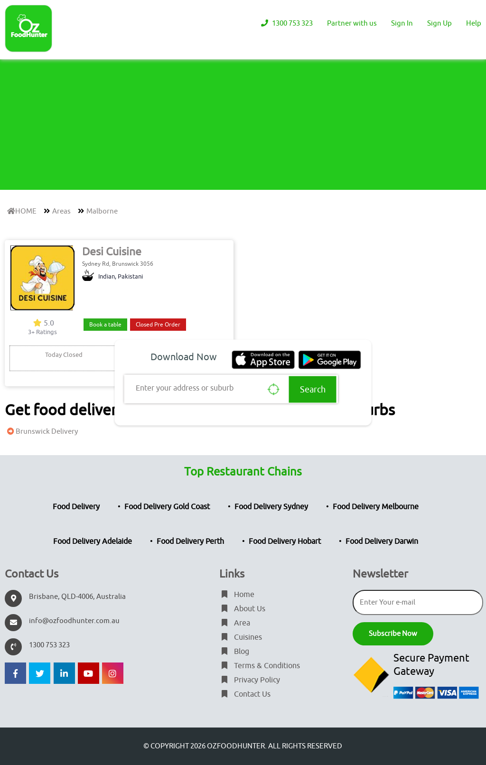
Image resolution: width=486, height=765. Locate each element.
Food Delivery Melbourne (376, 507)
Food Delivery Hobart (285, 541)
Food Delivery (76, 507)
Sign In (402, 23)
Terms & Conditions (259, 666)
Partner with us (352, 23)
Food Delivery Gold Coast (167, 507)
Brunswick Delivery (41, 431)
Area (234, 623)
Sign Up (439, 23)
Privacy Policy (249, 680)
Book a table (105, 324)
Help (473, 23)
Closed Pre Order (158, 324)
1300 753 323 (286, 23)
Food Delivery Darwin (382, 541)
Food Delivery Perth (190, 541)
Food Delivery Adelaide (92, 541)
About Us (242, 609)
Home (236, 594)
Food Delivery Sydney (271, 507)
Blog (234, 651)
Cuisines (240, 637)
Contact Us (245, 694)
